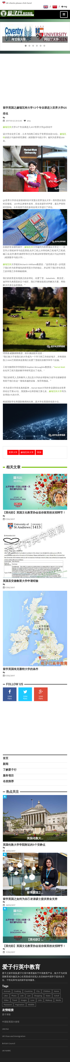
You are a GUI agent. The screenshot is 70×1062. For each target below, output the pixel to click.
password (8, 1004)
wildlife (31, 1004)
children (46, 991)
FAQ (64, 6)
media (58, 1000)
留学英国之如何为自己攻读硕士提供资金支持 (30, 899)
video (6, 1000)
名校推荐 (8, 781)
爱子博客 (6, 1014)
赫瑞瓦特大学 (55, 391)
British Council (8, 1043)
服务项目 (8, 775)
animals (7, 991)
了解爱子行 (9, 769)
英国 (39, 452)
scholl (56, 995)
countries (29, 991)
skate (48, 995)
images (24, 1000)
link (22, 995)
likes (6, 995)
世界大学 (13, 452)
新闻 (5, 764)
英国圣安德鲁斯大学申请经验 (20, 581)
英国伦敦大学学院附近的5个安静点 (24, 844)
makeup (48, 1000)
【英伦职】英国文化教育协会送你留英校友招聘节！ (34, 512)
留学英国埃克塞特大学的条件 (20, 669)
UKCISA (5, 1029)
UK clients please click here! (19, 3)
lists (40, 1000)
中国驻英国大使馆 (10, 1022)
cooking (17, 991)
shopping (38, 995)
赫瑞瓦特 (7, 127)
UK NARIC (6, 1050)
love (32, 1000)
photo (13, 995)
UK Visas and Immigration (13, 1036)
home (56, 991)
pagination (19, 1004)
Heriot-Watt (59, 367)
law (29, 995)
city (38, 991)
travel (14, 1000)
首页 (5, 758)
